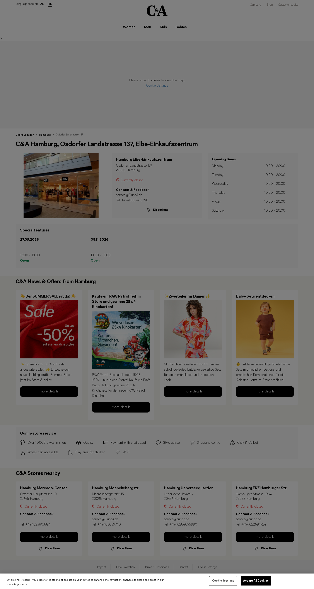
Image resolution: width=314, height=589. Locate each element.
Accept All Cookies (256, 582)
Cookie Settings (223, 582)
